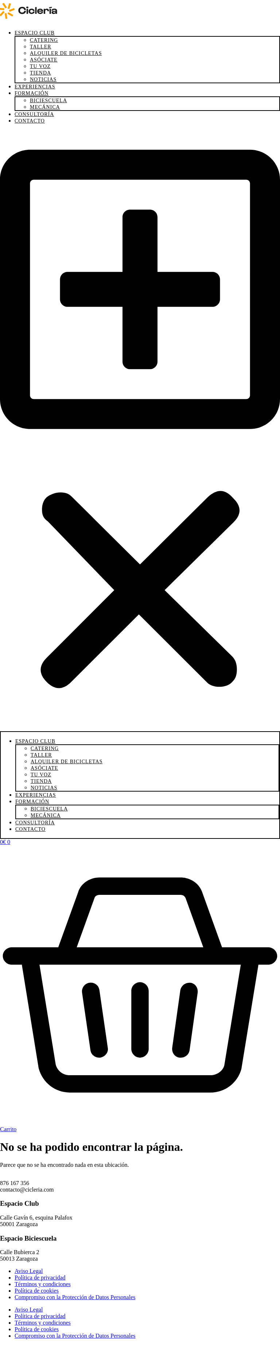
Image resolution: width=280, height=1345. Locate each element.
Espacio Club (35, 33)
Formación (31, 93)
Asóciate (44, 60)
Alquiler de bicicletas (66, 53)
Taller (40, 46)
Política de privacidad (40, 1277)
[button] (140, 430)
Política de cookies (37, 1291)
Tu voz (40, 66)
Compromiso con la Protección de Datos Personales (75, 1297)
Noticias (43, 79)
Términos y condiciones (43, 1284)
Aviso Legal (29, 1271)
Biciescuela (48, 100)
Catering (44, 40)
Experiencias (35, 86)
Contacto (30, 121)
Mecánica (45, 107)
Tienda (40, 73)
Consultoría (34, 114)
